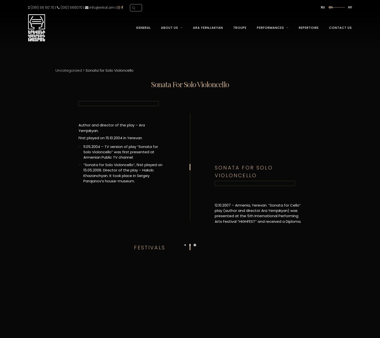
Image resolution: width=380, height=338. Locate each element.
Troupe (239, 28)
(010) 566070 (69, 7)
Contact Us (340, 28)
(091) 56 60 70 (41, 7)
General (143, 28)
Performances (270, 28)
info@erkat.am (100, 7)
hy (350, 7)
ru (323, 7)
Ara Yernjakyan (208, 28)
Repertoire (309, 28)
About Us (169, 28)
